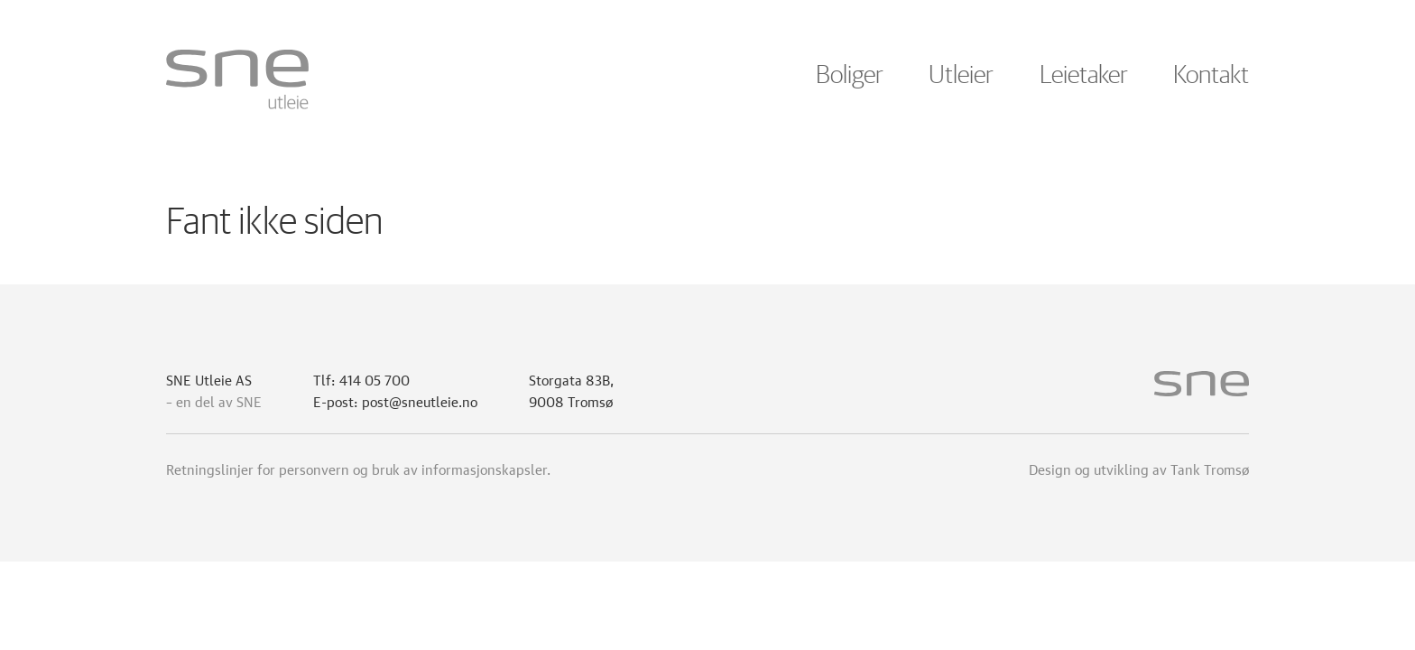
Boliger (849, 75)
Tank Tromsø (1209, 467)
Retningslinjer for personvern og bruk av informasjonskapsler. (358, 467)
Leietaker (1084, 75)
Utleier (961, 75)
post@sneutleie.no (419, 400)
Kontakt (1211, 75)
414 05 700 (374, 378)
